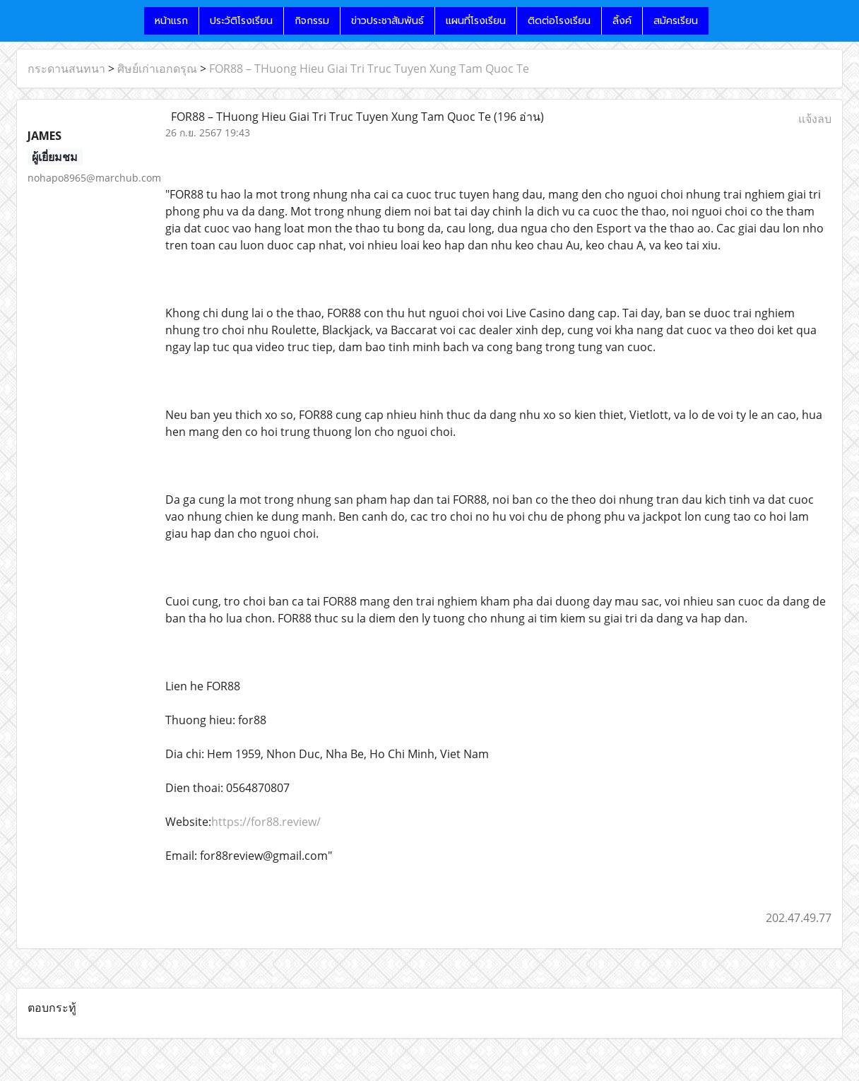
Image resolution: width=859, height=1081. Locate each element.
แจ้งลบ (814, 118)
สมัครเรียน (675, 20)
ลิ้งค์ (622, 20)
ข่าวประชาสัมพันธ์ (387, 20)
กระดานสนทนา (66, 68)
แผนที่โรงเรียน (476, 20)
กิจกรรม (312, 20)
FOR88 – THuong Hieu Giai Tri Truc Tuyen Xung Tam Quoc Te (369, 68)
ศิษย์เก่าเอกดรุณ (157, 68)
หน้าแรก (171, 20)
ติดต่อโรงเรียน (559, 20)
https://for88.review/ (266, 821)
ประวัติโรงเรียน (241, 20)
